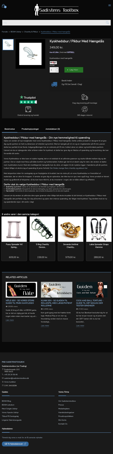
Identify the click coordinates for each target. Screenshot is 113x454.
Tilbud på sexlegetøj (10, 416)
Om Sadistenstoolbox (67, 401)
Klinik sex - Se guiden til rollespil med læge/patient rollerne (56, 303)
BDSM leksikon (8, 405)
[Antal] (53, 70)
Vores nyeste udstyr (10, 412)
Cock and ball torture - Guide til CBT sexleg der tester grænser (89, 303)
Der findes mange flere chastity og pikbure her (69, 168)
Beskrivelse (9, 129)
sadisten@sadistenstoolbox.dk (16, 378)
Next (105, 286)
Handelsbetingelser (66, 412)
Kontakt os (62, 424)
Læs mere (10, 320)
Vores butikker (10, 382)
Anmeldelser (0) (52, 129)
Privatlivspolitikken (65, 416)
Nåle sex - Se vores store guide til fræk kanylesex (20, 302)
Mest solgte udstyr (9, 408)
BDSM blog (6, 401)
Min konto (62, 420)
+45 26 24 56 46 (10, 374)
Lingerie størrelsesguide (12, 420)
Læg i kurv (74, 70)
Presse (61, 405)
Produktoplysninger (30, 129)
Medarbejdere (64, 408)
